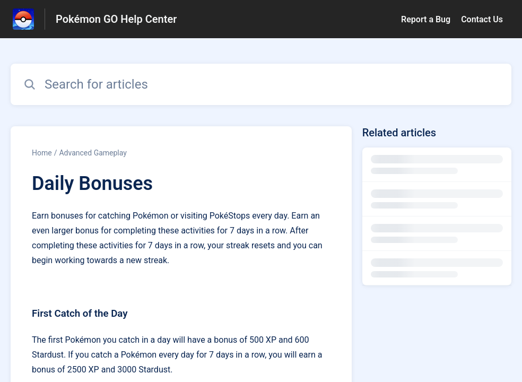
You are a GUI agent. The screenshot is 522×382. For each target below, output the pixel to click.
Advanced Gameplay (92, 153)
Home (42, 153)
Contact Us (482, 19)
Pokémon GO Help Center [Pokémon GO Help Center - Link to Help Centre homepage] (116, 19)
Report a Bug (425, 19)
